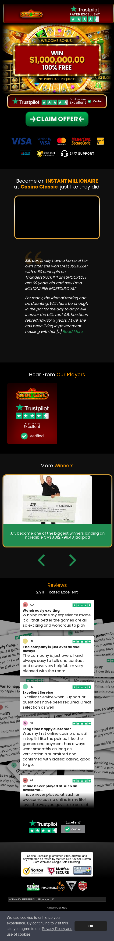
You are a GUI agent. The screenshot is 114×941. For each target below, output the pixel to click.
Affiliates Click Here (57, 907)
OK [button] (90, 926)
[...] (69, 331)
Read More (73, 331)
